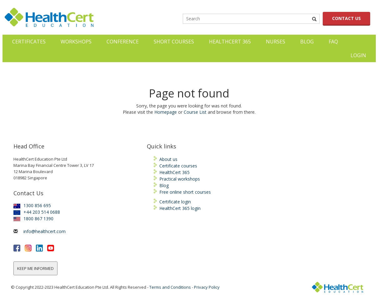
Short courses (174, 41)
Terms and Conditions (170, 287)
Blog (307, 41)
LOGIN (358, 55)
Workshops (76, 41)
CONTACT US (346, 18)
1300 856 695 (32, 205)
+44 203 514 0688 (36, 212)
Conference (123, 41)
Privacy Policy (207, 287)
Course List (195, 112)
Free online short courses (185, 192)
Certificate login (175, 202)
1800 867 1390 (33, 219)
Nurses (275, 41)
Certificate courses (178, 166)
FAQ (333, 41)
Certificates (29, 41)
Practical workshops (179, 179)
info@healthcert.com (44, 231)
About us (168, 159)
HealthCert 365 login (180, 208)
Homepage (165, 112)
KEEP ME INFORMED (35, 268)
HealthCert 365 (230, 41)
